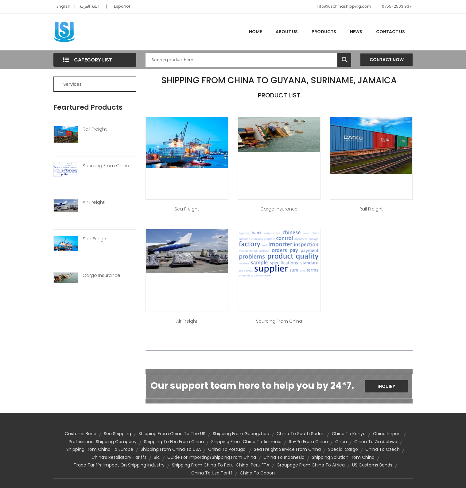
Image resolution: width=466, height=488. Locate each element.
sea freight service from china (287, 449)
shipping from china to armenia (246, 442)
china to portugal (227, 449)
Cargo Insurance (101, 275)
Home (255, 32)
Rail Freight (95, 129)
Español (122, 6)
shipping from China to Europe (99, 449)
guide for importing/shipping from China (211, 457)
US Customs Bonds (372, 465)
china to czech (382, 449)
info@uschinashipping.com (344, 6)
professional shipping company (103, 442)
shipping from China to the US (171, 434)
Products (324, 32)
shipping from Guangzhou (241, 434)
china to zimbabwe (375, 442)
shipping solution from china (343, 457)
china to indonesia (284, 457)
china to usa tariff (211, 473)
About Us (287, 32)
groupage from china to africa (311, 465)
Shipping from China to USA (171, 449)
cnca (341, 442)
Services (72, 84)
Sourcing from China (279, 321)
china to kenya (349, 434)
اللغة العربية (89, 6)
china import (387, 434)
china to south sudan (300, 434)
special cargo (343, 449)
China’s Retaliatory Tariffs (118, 457)
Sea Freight (95, 239)
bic (157, 457)
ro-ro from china (308, 442)
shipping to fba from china (174, 442)
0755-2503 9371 (397, 6)
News (356, 32)
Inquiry (386, 386)
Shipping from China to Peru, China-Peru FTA (220, 465)
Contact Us (390, 32)
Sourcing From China (106, 166)
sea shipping (117, 434)
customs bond (80, 434)
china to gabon (257, 473)
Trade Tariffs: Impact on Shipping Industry (119, 465)
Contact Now (387, 60)
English (63, 6)
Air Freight (94, 202)
